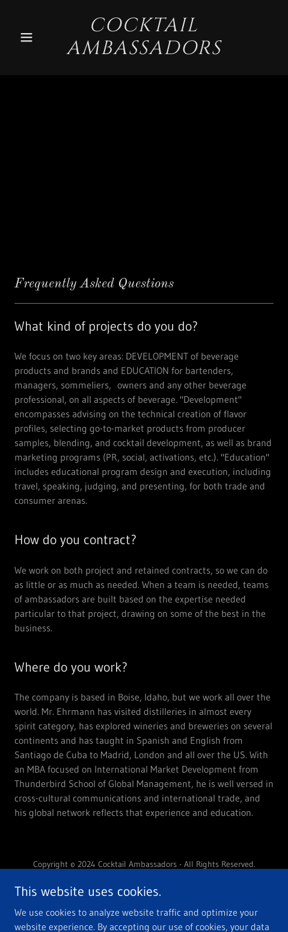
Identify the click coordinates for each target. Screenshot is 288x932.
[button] (34, 37)
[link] (144, 50)
